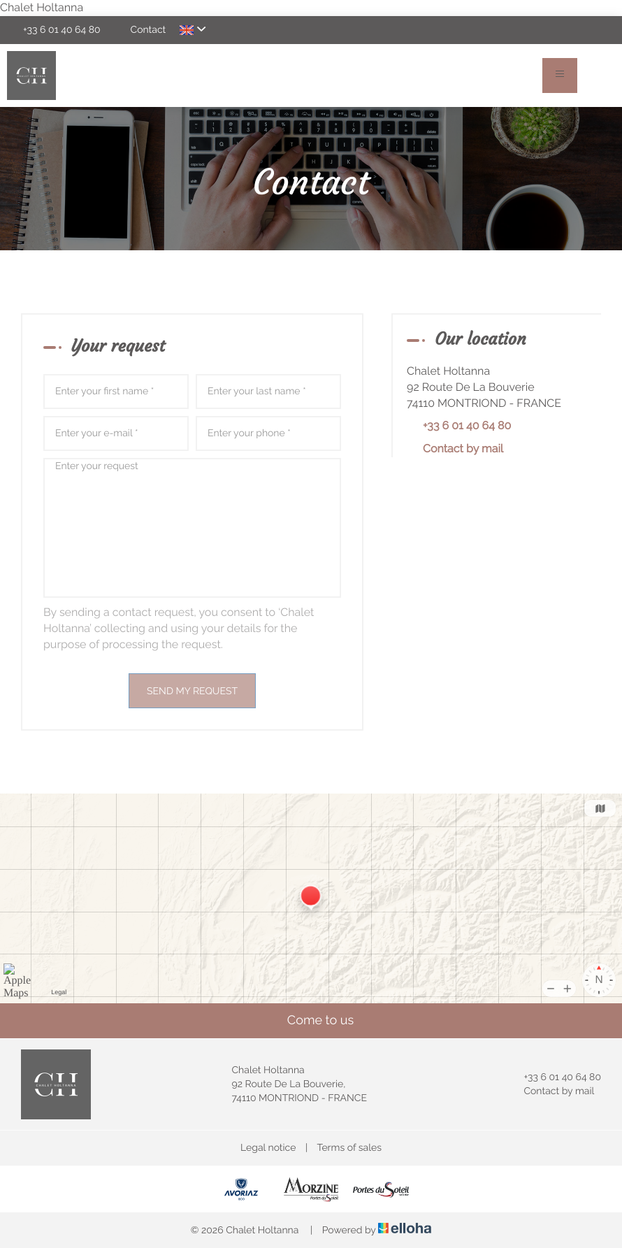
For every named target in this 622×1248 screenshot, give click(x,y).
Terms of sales (349, 1148)
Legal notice (268, 1148)
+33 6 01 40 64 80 (554, 1077)
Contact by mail (463, 448)
